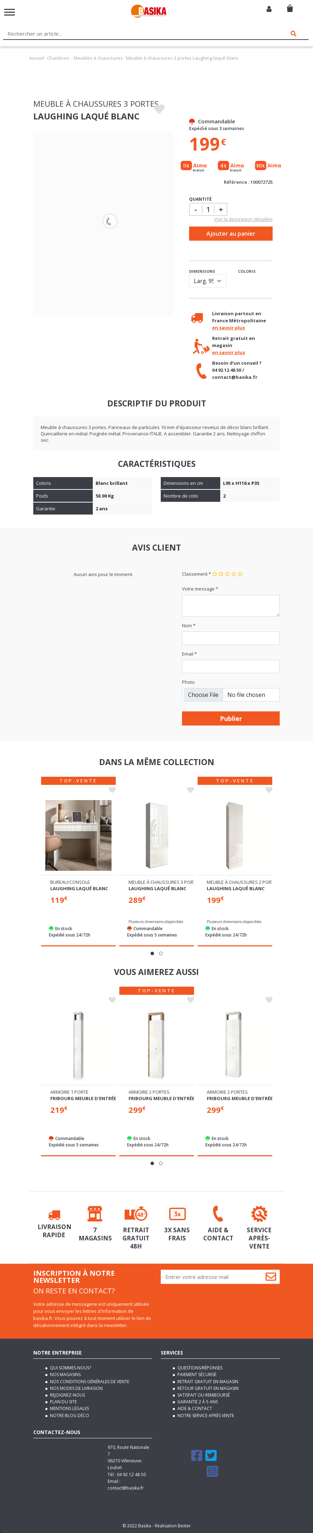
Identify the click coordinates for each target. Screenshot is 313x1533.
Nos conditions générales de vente (89, 1382)
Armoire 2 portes (149, 1092)
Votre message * (200, 589)
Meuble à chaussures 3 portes (165, 882)
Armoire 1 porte (69, 1092)
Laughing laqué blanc (79, 888)
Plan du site (63, 1402)
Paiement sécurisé (196, 1375)
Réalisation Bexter (173, 1526)
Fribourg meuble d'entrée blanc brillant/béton (112, 1098)
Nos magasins (65, 1375)
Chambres (58, 58)
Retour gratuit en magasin (207, 1388)
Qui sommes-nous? (70, 1368)
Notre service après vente (205, 1415)
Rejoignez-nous (67, 1395)
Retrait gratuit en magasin (207, 1382)
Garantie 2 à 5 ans (197, 1402)
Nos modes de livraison (76, 1388)
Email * (189, 654)
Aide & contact (194, 1408)
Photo (188, 682)
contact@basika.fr (126, 1488)
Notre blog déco (69, 1415)
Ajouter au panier (230, 233)
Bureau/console (70, 882)
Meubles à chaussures (98, 58)
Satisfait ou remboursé (203, 1395)
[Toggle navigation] (9, 12)
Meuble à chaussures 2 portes (243, 882)
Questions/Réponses (199, 1368)
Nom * (188, 625)
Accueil (36, 58)
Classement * (196, 574)
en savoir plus (228, 327)
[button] (152, 953)
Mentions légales (69, 1408)
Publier (231, 718)
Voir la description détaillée (243, 219)
